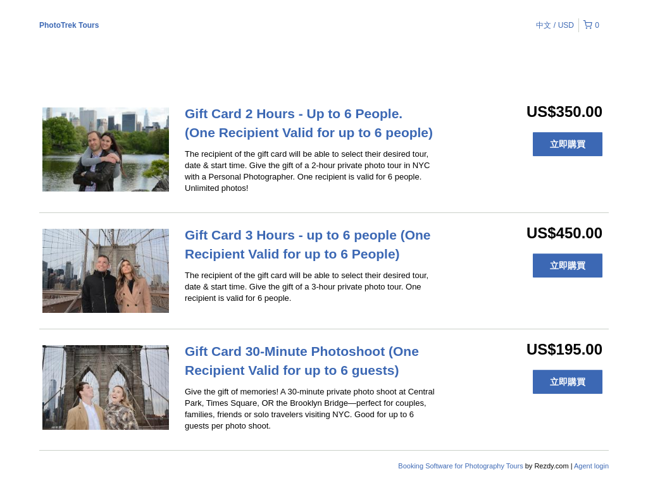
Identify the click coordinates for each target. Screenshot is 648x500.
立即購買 (567, 144)
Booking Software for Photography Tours (461, 466)
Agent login (591, 466)
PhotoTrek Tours (69, 25)
